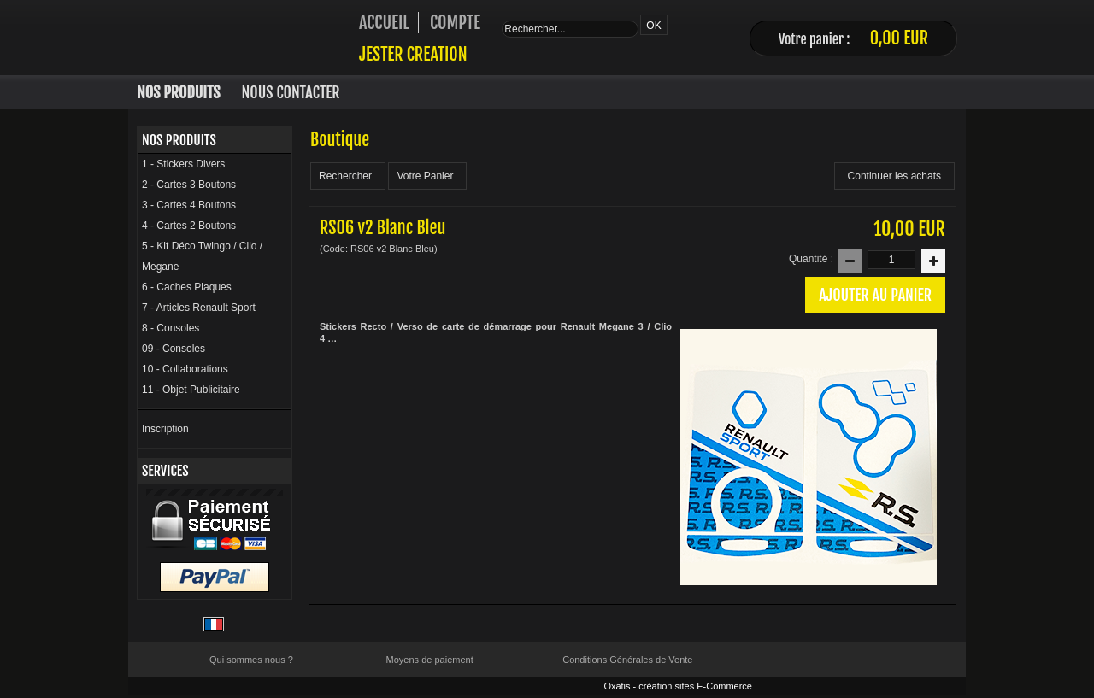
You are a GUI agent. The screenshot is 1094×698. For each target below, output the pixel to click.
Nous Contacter (291, 92)
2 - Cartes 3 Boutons (189, 185)
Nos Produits (179, 92)
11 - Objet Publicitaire (191, 390)
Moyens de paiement (429, 659)
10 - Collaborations (185, 369)
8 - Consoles (170, 328)
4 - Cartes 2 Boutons (189, 226)
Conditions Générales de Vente (627, 659)
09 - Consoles (173, 349)
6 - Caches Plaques (187, 287)
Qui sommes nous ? (251, 659)
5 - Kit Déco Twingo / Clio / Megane (202, 256)
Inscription (165, 429)
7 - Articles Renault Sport (199, 308)
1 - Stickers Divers (183, 164)
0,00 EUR (899, 38)
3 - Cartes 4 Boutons (189, 205)
